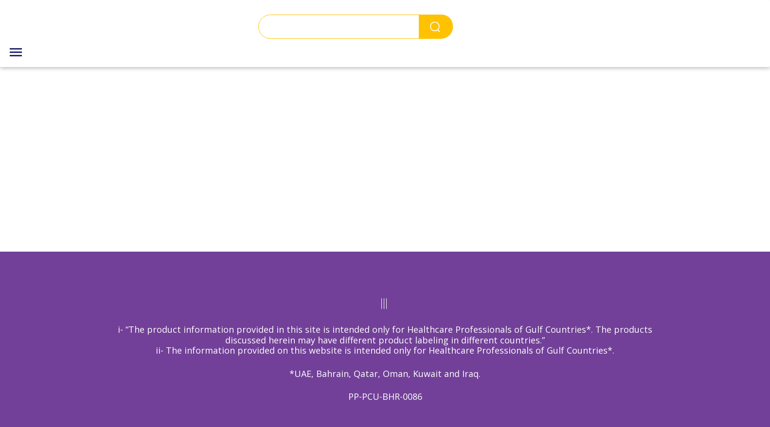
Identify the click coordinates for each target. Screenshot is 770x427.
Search (436, 26)
